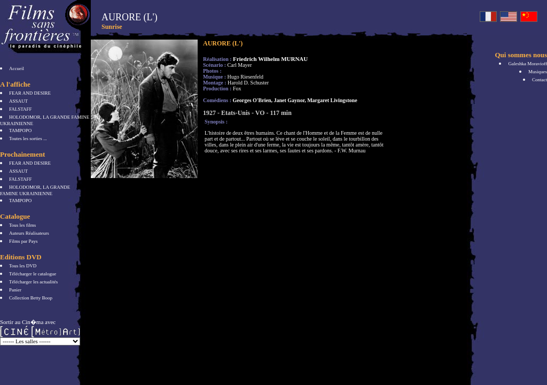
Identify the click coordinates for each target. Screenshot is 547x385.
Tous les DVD (22, 265)
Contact (539, 79)
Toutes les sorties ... (28, 138)
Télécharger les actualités (33, 281)
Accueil (16, 68)
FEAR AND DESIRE (30, 93)
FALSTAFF (20, 109)
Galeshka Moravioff (527, 63)
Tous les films (22, 225)
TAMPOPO (20, 130)
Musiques (537, 71)
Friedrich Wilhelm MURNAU (270, 59)
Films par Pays (23, 241)
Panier (15, 289)
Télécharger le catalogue (32, 273)
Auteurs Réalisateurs (29, 233)
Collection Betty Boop (30, 298)
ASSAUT (18, 101)
